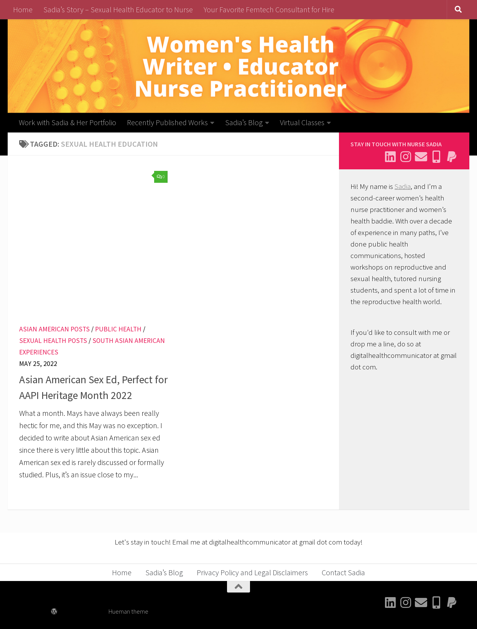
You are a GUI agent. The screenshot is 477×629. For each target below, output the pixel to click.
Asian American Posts (54, 329)
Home (23, 9)
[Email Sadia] (421, 157)
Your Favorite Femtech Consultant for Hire (269, 9)
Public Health (118, 329)
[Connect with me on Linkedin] (390, 157)
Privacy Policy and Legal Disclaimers (252, 572)
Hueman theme (128, 611)
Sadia (403, 186)
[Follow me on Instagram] (406, 157)
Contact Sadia (343, 572)
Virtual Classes (302, 122)
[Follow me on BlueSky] (436, 157)
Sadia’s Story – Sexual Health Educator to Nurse (118, 9)
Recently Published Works (167, 122)
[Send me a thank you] (452, 157)
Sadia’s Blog (244, 122)
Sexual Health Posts (53, 340)
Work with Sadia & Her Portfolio (67, 122)
